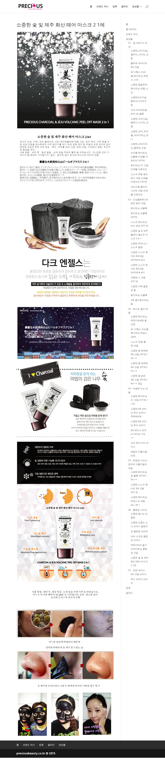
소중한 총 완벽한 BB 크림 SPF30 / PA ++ (139, 354)
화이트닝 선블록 (139, 208)
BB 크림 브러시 (138, 574)
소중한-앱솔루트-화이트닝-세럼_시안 (139, 88)
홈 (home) (131, 29)
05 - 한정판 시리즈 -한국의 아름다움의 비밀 (138, 464)
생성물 (135, 6)
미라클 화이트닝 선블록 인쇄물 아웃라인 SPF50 (139, 156)
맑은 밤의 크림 (138, 203)
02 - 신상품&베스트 (138, 199)
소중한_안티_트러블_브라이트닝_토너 (139, 135)
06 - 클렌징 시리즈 (137, 509)
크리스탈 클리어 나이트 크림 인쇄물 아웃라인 (139, 190)
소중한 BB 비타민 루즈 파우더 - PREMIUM (139, 412)
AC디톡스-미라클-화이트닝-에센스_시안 (139, 75)
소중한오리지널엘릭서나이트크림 (138, 101)
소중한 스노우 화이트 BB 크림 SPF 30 (139, 488)
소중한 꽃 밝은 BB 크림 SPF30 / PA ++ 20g (139, 379)
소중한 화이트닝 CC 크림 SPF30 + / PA (139, 400)
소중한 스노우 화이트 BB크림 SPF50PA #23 (139, 256)
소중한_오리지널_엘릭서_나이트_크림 (139, 54)
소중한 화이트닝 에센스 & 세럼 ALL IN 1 (139, 501)
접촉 (114, 6)
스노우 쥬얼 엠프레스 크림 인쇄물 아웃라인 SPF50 (139, 178)
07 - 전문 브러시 (136, 570)
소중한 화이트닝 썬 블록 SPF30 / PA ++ (139, 475)
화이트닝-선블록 (139, 295)
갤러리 (124, 6)
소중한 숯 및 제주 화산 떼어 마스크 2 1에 (139, 561)
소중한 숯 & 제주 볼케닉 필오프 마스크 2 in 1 (139, 234)
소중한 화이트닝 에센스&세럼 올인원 (139, 320)
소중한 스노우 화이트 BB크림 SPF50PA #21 (139, 268)
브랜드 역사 (102, 6)
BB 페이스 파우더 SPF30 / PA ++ (138, 434)
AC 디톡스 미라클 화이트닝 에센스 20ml (139, 333)
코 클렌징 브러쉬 (139, 531)
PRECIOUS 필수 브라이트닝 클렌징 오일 (139, 548)
